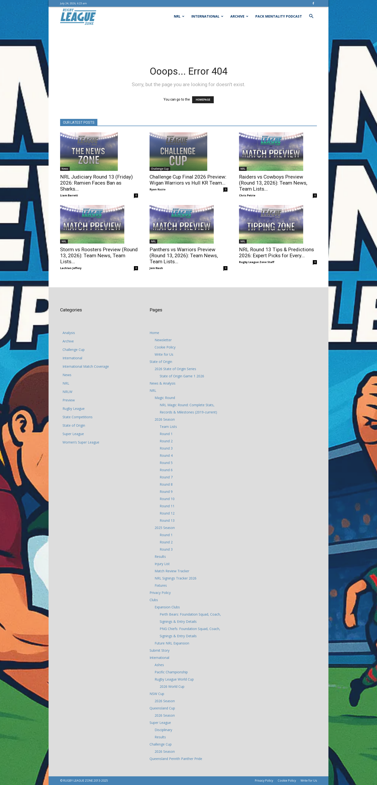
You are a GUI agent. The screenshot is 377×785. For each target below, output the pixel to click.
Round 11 (167, 506)
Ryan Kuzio (157, 189)
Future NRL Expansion (172, 643)
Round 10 (167, 498)
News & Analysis (163, 383)
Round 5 (166, 462)
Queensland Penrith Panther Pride (176, 758)
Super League (73, 433)
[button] (311, 16)
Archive (239, 16)
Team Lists (168, 426)
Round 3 (166, 448)
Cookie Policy (165, 347)
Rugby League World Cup (174, 679)
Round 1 (166, 433)
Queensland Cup (162, 708)
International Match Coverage (86, 366)
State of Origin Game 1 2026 (182, 376)
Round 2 (166, 441)
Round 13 (167, 520)
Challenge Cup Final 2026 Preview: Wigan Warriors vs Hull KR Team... (188, 180)
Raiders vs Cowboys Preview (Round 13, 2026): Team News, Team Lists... (273, 183)
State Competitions (78, 417)
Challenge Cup (160, 168)
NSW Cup (157, 693)
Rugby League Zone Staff (256, 262)
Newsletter (163, 340)
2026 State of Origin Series (175, 369)
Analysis (69, 332)
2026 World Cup (172, 686)
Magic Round (165, 397)
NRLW (67, 391)
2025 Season (165, 527)
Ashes (159, 665)
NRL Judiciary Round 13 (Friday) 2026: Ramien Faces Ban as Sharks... (96, 183)
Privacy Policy (160, 592)
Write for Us (164, 354)
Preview (69, 400)
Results (160, 556)
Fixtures (161, 585)
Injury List (162, 563)
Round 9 (166, 491)
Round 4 (166, 455)
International (207, 16)
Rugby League (74, 408)
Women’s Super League (81, 442)
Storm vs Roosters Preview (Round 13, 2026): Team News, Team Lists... (99, 255)
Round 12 (167, 513)
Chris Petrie (247, 195)
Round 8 (166, 484)
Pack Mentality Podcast (278, 16)
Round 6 (166, 470)
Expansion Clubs (167, 607)
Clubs (154, 600)
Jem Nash (156, 268)
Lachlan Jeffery (71, 268)
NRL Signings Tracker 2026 (175, 578)
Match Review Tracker (172, 571)
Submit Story (160, 650)
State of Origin (74, 425)
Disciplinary (163, 729)
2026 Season (165, 419)
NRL (179, 16)
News (65, 168)
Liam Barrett (69, 195)
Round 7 (166, 477)
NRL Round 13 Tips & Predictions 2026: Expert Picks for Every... (276, 252)
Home (154, 332)
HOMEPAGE (203, 99)
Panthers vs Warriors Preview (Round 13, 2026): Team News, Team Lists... (184, 255)
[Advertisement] (188, 42)
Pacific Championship (171, 672)
